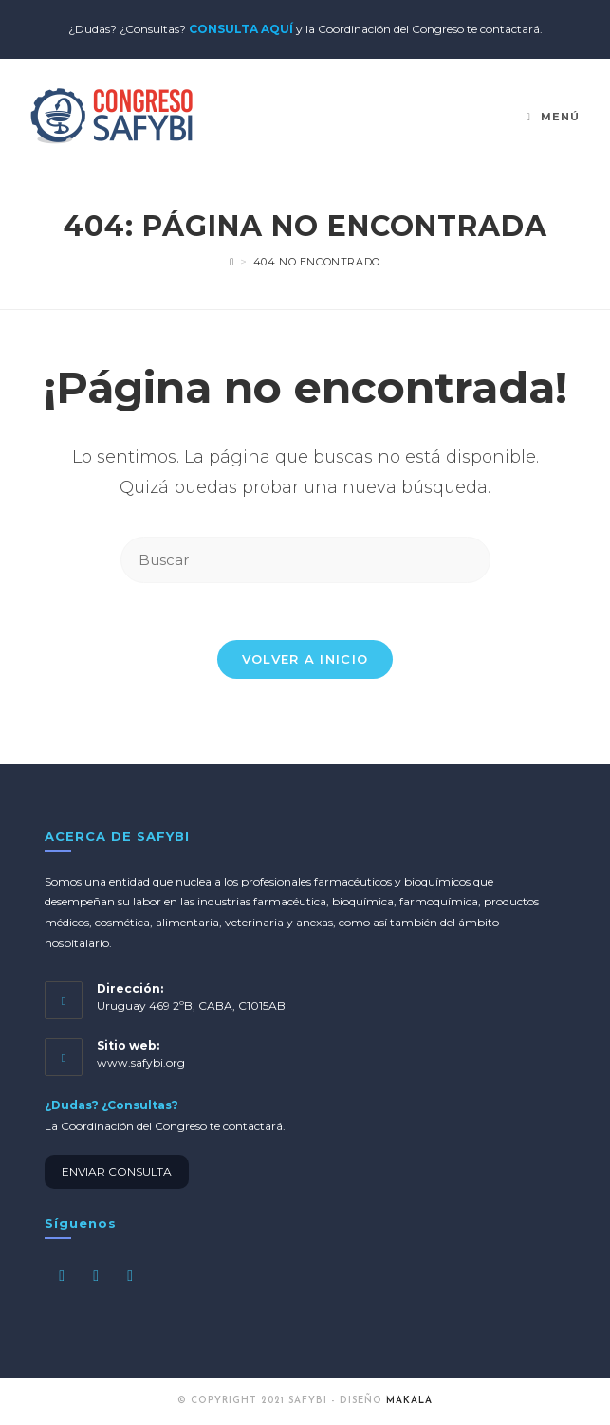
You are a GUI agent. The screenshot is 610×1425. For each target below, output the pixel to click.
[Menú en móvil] (553, 117)
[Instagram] (96, 1275)
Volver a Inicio (305, 659)
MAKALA (409, 1401)
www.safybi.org (141, 1062)
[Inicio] (232, 261)
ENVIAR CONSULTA (117, 1171)
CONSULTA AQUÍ (241, 29)
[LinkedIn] (130, 1275)
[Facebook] (61, 1275)
